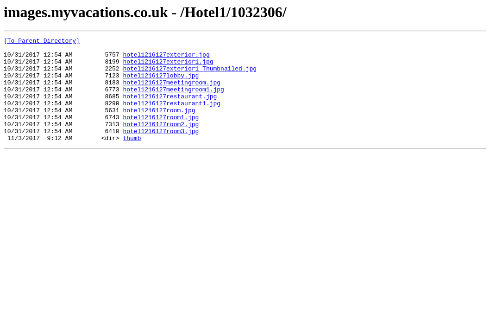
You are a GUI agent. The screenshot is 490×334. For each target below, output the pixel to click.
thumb (132, 158)
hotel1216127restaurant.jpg (170, 108)
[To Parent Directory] (42, 42)
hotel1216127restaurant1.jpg (171, 117)
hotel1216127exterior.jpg (166, 58)
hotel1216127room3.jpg (161, 150)
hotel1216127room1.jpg (161, 133)
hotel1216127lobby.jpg (161, 83)
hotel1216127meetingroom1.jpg (173, 100)
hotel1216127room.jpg (159, 125)
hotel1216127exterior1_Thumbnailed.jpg (190, 75)
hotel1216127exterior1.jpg (168, 67)
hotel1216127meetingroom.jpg (171, 92)
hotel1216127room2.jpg (161, 142)
